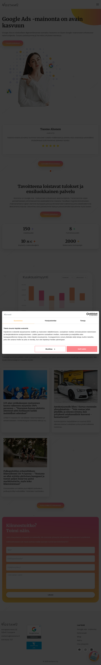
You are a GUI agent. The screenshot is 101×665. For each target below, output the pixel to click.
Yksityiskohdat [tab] (50, 321)
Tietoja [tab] (82, 321)
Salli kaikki (82, 349)
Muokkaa (50, 349)
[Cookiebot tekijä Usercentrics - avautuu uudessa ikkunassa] (88, 314)
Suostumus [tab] (18, 321)
